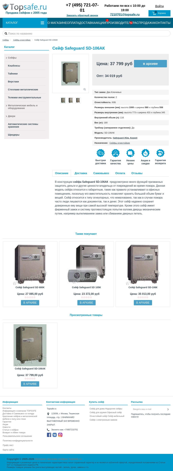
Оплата (120, 173)
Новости (6, 427)
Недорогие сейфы (113, 409)
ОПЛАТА (73, 22)
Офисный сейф (114, 412)
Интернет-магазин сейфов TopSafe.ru (58, 458)
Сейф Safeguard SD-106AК (30, 368)
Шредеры (13, 134)
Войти (159, 6)
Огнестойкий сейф (98, 416)
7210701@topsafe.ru (125, 14)
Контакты (7, 408)
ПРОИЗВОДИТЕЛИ (119, 22)
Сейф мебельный (116, 416)
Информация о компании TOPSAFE (19, 411)
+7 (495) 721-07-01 (82, 7)
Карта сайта (8, 450)
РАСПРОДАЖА (143, 22)
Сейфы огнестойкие (119, 143)
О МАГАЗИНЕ (57, 22)
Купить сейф (96, 402)
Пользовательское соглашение (17, 436)
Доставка (81, 173)
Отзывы (136, 173)
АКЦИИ (100, 22)
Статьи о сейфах (10, 430)
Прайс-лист (8, 445)
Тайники (13, 73)
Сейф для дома (97, 409)
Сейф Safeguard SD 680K (30, 287)
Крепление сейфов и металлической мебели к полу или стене (20, 417)
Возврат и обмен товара (14, 432)
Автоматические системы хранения (23, 125)
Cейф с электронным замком (103, 420)
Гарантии (7, 422)
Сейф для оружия (98, 412)
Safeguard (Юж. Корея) (125, 138)
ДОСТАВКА (87, 22)
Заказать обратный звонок (82, 15)
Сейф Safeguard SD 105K (86, 287)
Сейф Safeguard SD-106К (142, 287)
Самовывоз (101, 173)
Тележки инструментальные (24, 97)
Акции (5, 424)
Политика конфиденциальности (18, 441)
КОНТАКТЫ (162, 22)
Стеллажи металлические (23, 89)
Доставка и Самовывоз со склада (18, 413)
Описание (61, 173)
